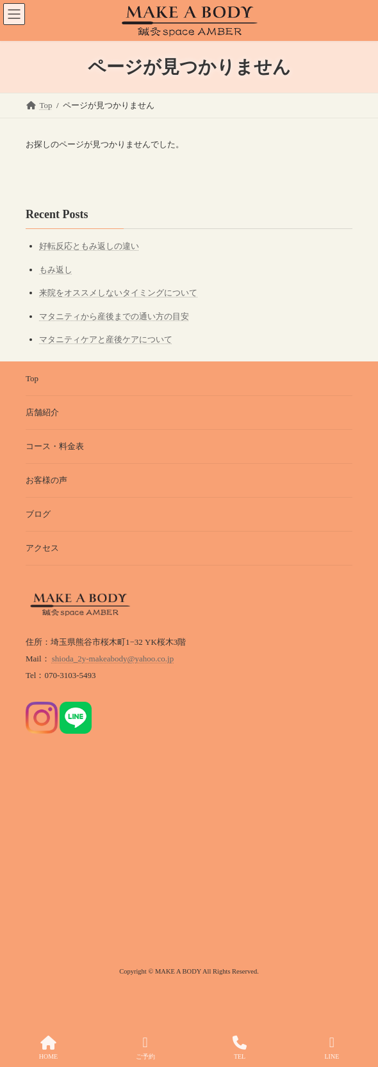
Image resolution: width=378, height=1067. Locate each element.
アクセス (42, 548)
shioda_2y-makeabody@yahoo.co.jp (113, 658)
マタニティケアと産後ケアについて (105, 339)
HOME (48, 1048)
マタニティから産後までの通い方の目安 (114, 316)
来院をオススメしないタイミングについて (118, 292)
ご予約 (145, 1048)
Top (32, 378)
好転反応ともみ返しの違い (89, 246)
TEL (240, 1048)
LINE (331, 1048)
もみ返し (55, 269)
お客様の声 (46, 480)
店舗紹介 (42, 412)
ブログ (38, 514)
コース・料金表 (55, 446)
